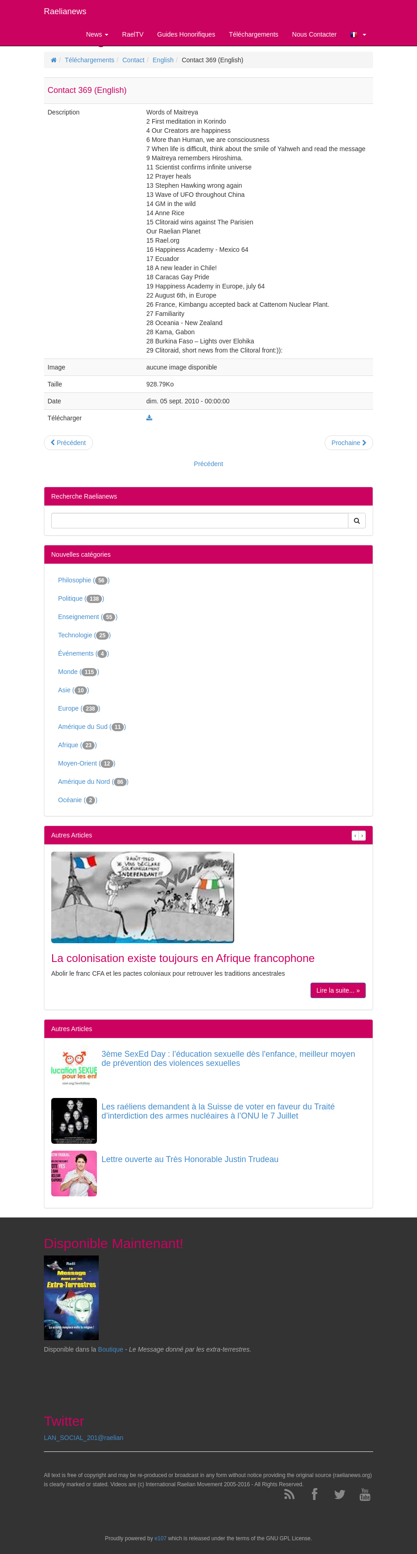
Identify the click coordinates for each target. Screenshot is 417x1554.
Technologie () (84, 635)
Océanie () (77, 800)
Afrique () (77, 745)
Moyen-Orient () (86, 764)
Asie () (73, 690)
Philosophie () (84, 580)
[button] (358, 34)
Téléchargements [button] (253, 34)
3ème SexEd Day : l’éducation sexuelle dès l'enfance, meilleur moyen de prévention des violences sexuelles (228, 1058)
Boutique (110, 1349)
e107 (160, 1538)
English (163, 60)
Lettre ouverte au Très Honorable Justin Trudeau (190, 1159)
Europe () (79, 709)
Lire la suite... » (338, 990)
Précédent (68, 442)
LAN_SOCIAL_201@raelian (83, 1437)
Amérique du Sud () (92, 727)
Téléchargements (89, 60)
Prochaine (348, 442)
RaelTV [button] (133, 34)
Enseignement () (88, 617)
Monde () (78, 672)
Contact (133, 60)
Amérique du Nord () (93, 782)
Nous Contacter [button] (314, 34)
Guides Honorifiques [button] (186, 34)
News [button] (97, 34)
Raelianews (65, 11)
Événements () (83, 654)
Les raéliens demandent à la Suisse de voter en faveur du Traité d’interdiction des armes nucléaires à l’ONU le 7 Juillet (218, 1111)
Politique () (81, 599)
